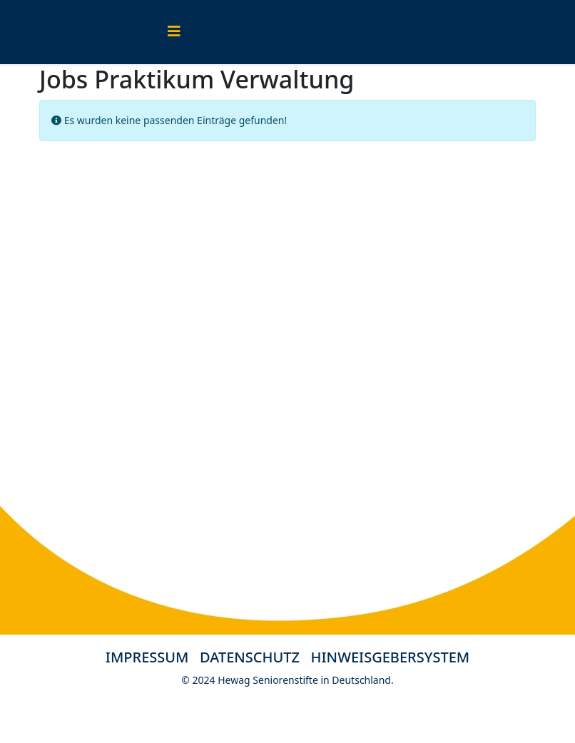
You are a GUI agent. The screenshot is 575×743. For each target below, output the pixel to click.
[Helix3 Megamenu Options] (174, 31)
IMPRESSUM (147, 657)
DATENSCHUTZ (255, 657)
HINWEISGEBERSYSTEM (390, 657)
